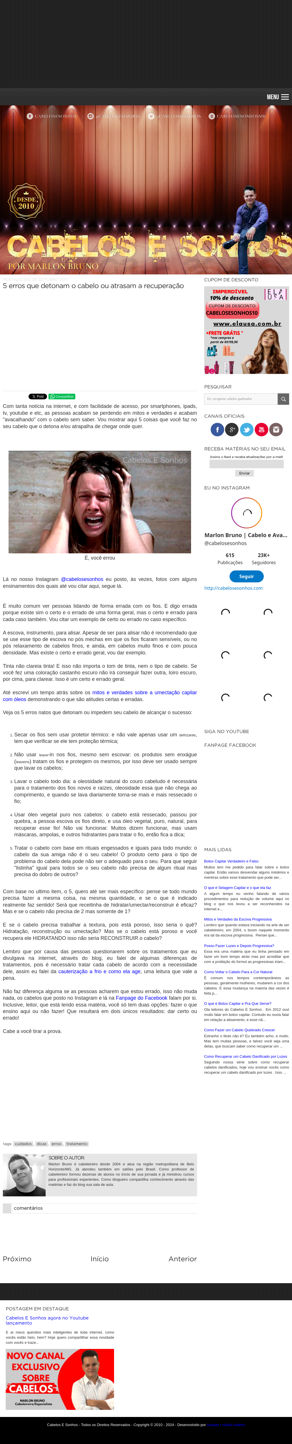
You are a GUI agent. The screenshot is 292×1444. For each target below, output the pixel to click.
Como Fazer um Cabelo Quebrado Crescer (239, 1030)
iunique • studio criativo (226, 1425)
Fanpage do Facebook (141, 998)
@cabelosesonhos (82, 579)
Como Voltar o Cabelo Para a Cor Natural (238, 972)
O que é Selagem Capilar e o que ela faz (237, 888)
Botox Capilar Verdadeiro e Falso (231, 861)
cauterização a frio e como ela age (99, 971)
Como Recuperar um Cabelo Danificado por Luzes (245, 1056)
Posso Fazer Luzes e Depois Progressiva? (239, 946)
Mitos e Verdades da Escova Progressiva (238, 919)
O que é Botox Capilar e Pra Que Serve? (237, 1003)
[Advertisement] (146, 44)
